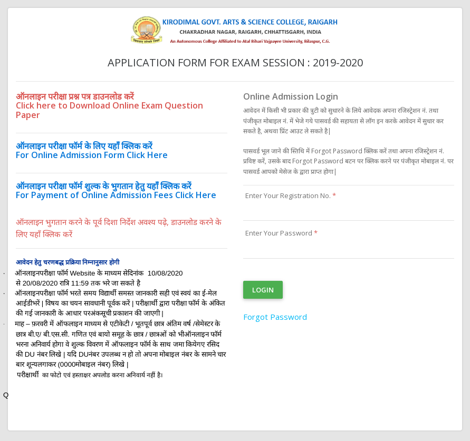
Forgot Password (275, 316)
